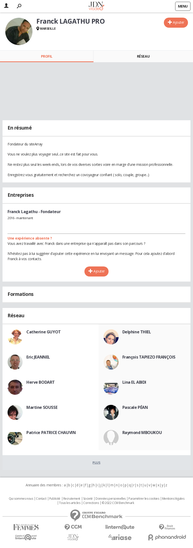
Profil (46, 56)
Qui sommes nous (21, 498)
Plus (96, 462)
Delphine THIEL (136, 332)
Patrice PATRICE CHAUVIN (51, 432)
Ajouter (178, 22)
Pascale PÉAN (135, 407)
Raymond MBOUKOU (142, 432)
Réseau (143, 56)
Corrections (91, 503)
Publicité (54, 498)
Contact (41, 498)
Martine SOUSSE (41, 407)
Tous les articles (69, 503)
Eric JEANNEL (38, 357)
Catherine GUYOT (43, 332)
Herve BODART (40, 382)
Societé (88, 498)
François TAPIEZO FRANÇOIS (149, 357)
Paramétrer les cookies (143, 498)
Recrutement (71, 498)
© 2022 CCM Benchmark (118, 503)
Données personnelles (110, 498)
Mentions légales (173, 498)
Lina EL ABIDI (134, 382)
